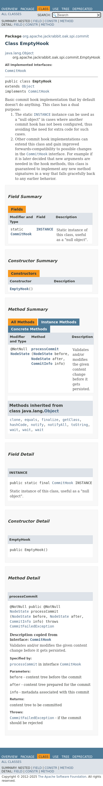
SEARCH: (44, 15)
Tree (65, 9)
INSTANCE (44, 229)
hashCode (18, 425)
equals (31, 420)
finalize (49, 420)
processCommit (45, 349)
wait (14, 430)
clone (15, 420)
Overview (10, 9)
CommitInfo (41, 364)
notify (37, 425)
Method (66, 21)
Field (37, 21)
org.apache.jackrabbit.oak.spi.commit (56, 36)
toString (79, 425)
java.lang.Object (19, 53)
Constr (51, 21)
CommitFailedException (32, 626)
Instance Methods (58, 322)
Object (28, 86)
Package (27, 9)
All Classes (11, 14)
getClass (71, 420)
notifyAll (57, 425)
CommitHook (15, 71)
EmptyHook (19, 289)
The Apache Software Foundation (62, 776)
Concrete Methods (29, 329)
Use (56, 9)
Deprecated (82, 9)
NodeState (20, 354)
